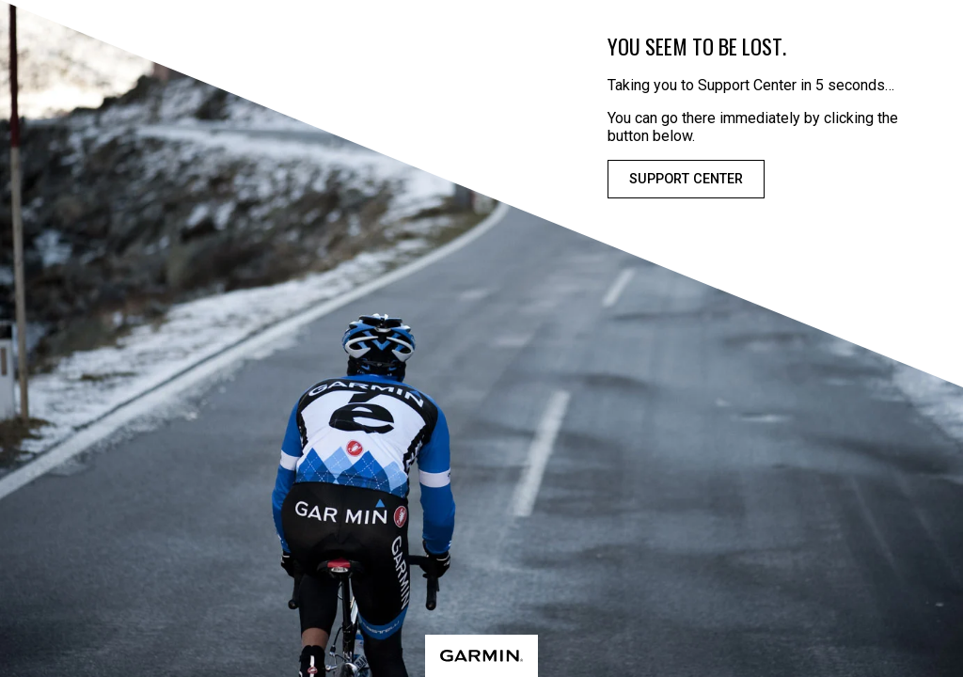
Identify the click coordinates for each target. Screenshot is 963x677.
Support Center (686, 179)
